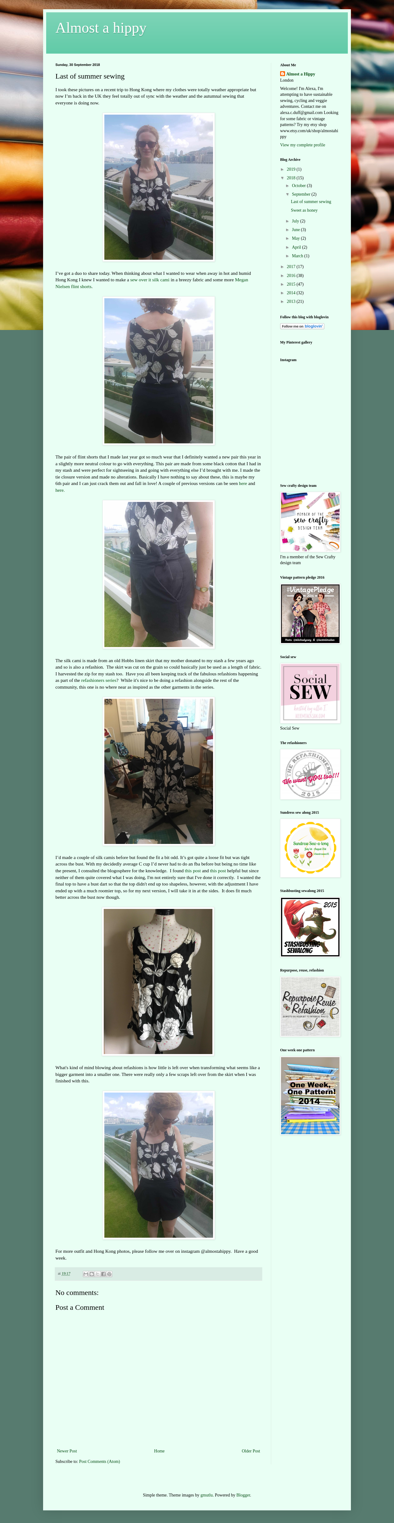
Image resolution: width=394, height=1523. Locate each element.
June (296, 229)
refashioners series (98, 680)
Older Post (251, 1451)
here (243, 483)
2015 (292, 284)
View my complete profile (302, 145)
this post (193, 870)
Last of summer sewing (311, 201)
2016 (292, 275)
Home (159, 1451)
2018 (292, 178)
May (296, 238)
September (301, 194)
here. (60, 490)
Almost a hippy (101, 27)
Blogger (243, 1495)
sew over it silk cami (149, 279)
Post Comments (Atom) (99, 1461)
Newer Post (67, 1451)
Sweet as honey (304, 210)
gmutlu (206, 1495)
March (298, 256)
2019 (292, 169)
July (296, 221)
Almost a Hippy (300, 74)
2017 (292, 266)
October (299, 185)
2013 (292, 301)
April (297, 247)
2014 (292, 293)
